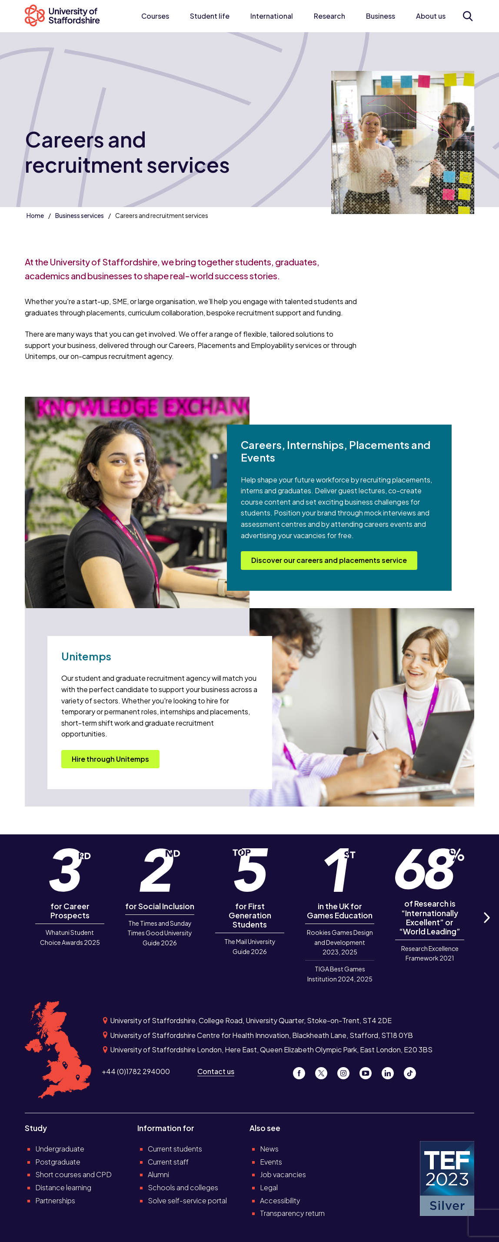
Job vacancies (283, 1174)
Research (329, 15)
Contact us (215, 1071)
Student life (210, 15)
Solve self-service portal (187, 1200)
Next (486, 927)
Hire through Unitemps (110, 758)
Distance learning (63, 1187)
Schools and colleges (183, 1187)
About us (431, 15)
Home (35, 215)
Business (380, 15)
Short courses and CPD (73, 1174)
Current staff (168, 1161)
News (269, 1148)
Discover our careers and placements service (329, 560)
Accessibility (280, 1200)
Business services (79, 215)
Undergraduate (59, 1148)
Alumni (158, 1174)
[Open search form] (467, 16)
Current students (175, 1148)
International (271, 15)
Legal (269, 1187)
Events (271, 1161)
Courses (155, 15)
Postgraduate (57, 1161)
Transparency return (292, 1213)
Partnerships (55, 1200)
